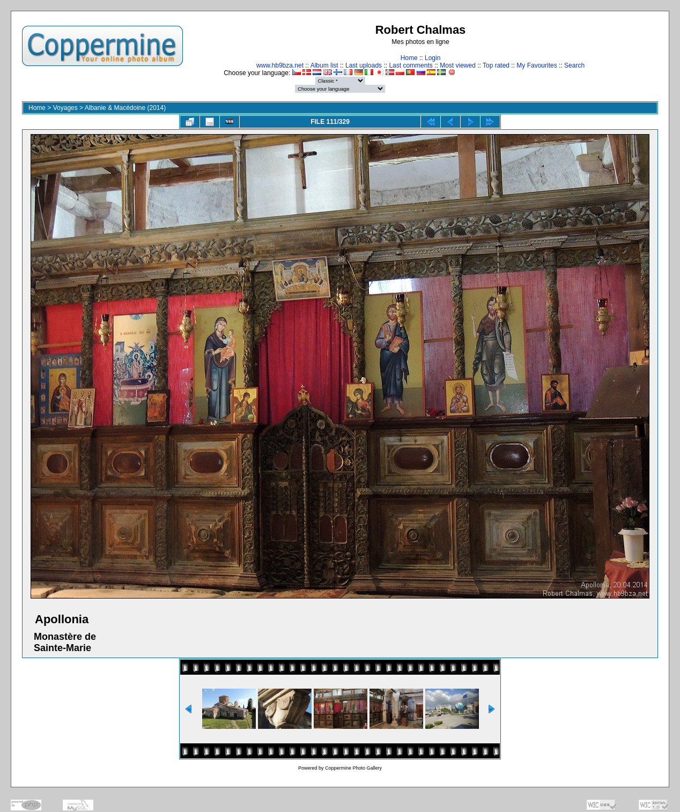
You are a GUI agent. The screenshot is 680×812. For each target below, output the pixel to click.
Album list (324, 65)
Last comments (410, 65)
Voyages (65, 108)
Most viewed (458, 65)
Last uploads (363, 65)
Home (409, 58)
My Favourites (536, 65)
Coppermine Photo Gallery (353, 768)
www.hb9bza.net (280, 65)
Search (574, 65)
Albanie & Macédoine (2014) (125, 108)
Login (432, 58)
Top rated (496, 65)
